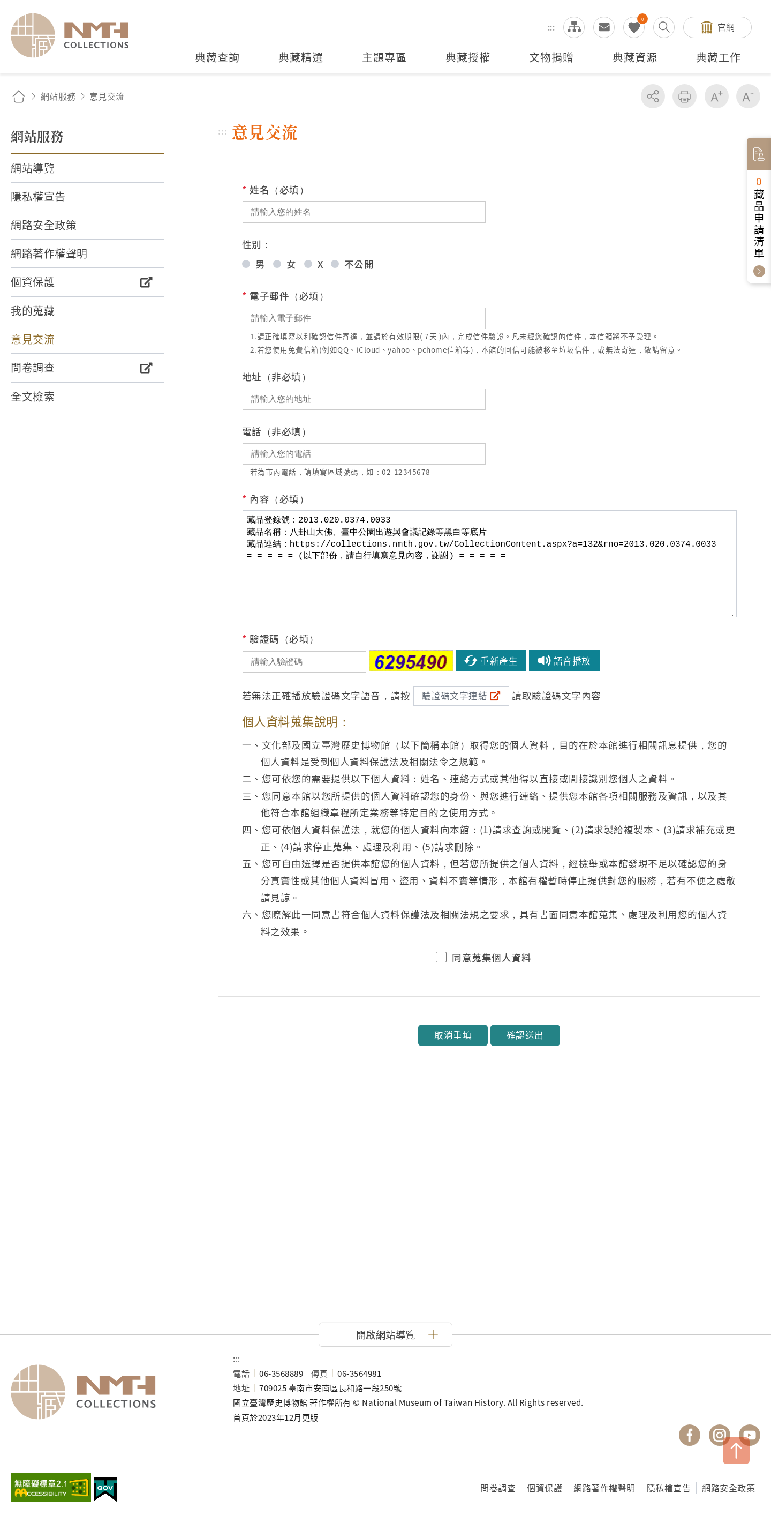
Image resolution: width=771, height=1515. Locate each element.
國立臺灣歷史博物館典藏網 (76, 35)
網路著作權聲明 (604, 1488)
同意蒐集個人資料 (491, 958)
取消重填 (453, 1034)
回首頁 (19, 96)
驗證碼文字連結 (455, 695)
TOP (736, 1450)
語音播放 (572, 660)
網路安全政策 (728, 1488)
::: (551, 27)
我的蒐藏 (634, 27)
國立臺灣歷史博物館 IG (719, 1435)
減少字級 (748, 96)
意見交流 (604, 27)
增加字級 (717, 96)
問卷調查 (498, 1488)
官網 (726, 26)
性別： (257, 244)
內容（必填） (275, 499)
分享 (653, 96)
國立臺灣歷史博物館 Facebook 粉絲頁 (689, 1435)
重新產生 (499, 660)
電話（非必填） (277, 431)
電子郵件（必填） (285, 295)
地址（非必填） (277, 376)
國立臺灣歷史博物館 (111, 1392)
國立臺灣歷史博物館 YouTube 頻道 (749, 1435)
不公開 (359, 264)
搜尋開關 (664, 27)
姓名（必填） (275, 189)
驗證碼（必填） (280, 638)
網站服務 (58, 95)
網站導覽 (574, 27)
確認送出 (525, 1034)
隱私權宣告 (669, 1488)
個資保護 (544, 1488)
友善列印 (684, 96)
